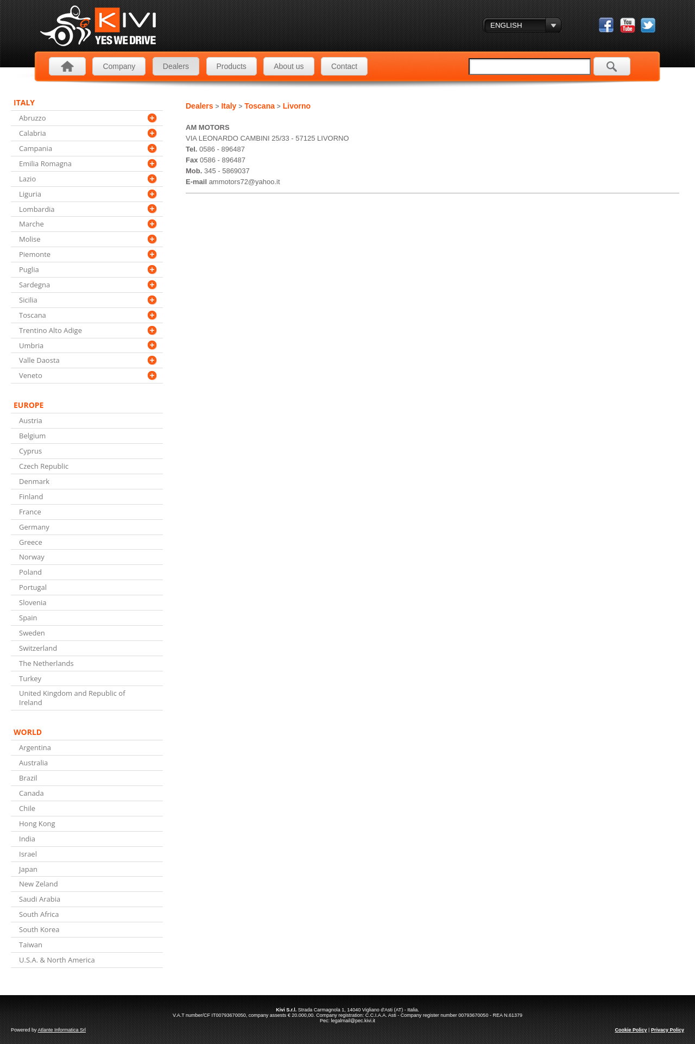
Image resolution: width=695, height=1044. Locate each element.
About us (289, 66)
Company (119, 66)
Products (232, 66)
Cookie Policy (631, 1030)
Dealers (176, 66)
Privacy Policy (667, 1030)
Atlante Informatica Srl (62, 1030)
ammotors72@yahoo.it (244, 182)
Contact (344, 66)
